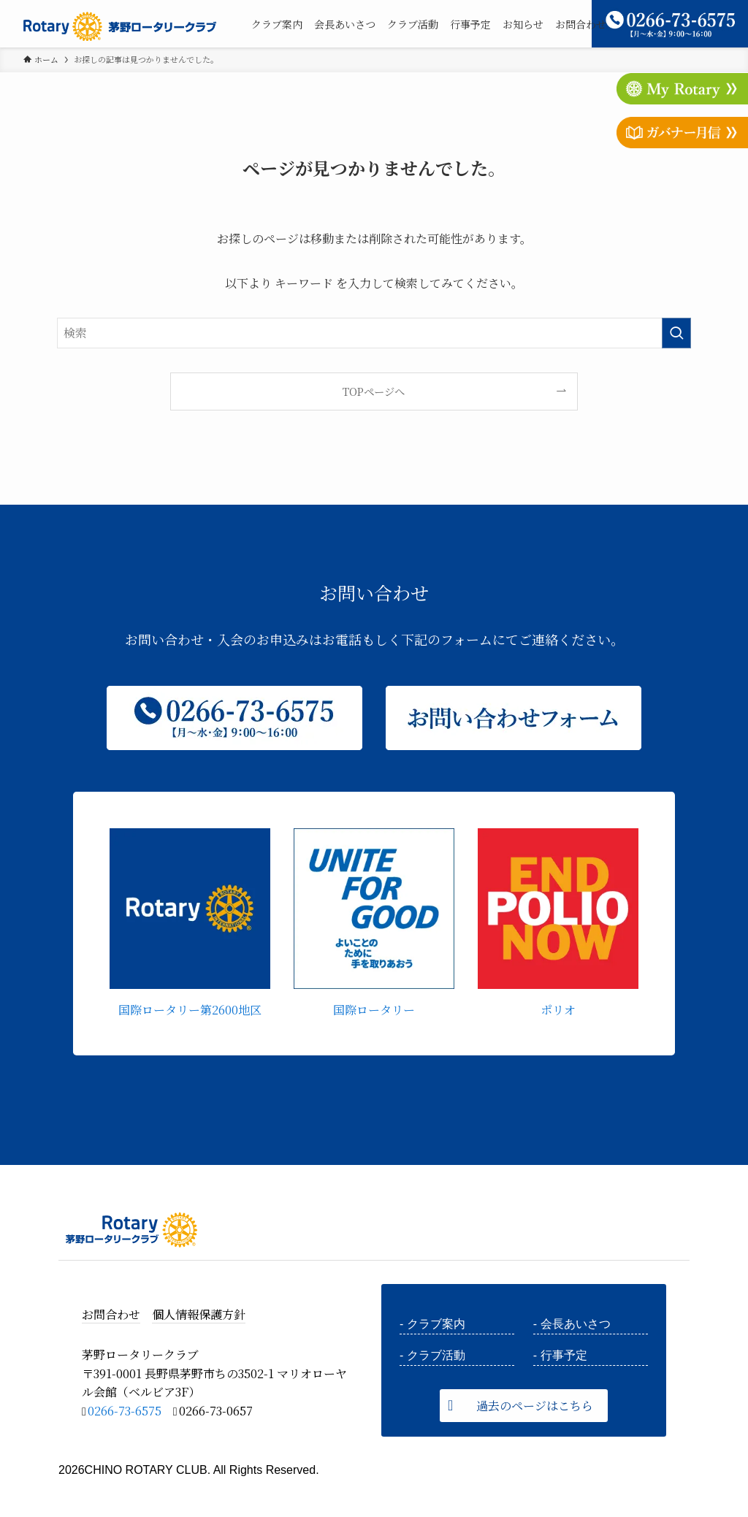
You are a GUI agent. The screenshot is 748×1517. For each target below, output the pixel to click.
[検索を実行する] (676, 333)
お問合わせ (111, 1314)
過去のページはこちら (534, 1405)
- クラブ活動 (432, 1355)
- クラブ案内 (432, 1324)
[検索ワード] (374, 333)
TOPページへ (374, 391)
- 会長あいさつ (572, 1324)
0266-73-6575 (124, 1410)
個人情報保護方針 (198, 1314)
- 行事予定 (560, 1355)
